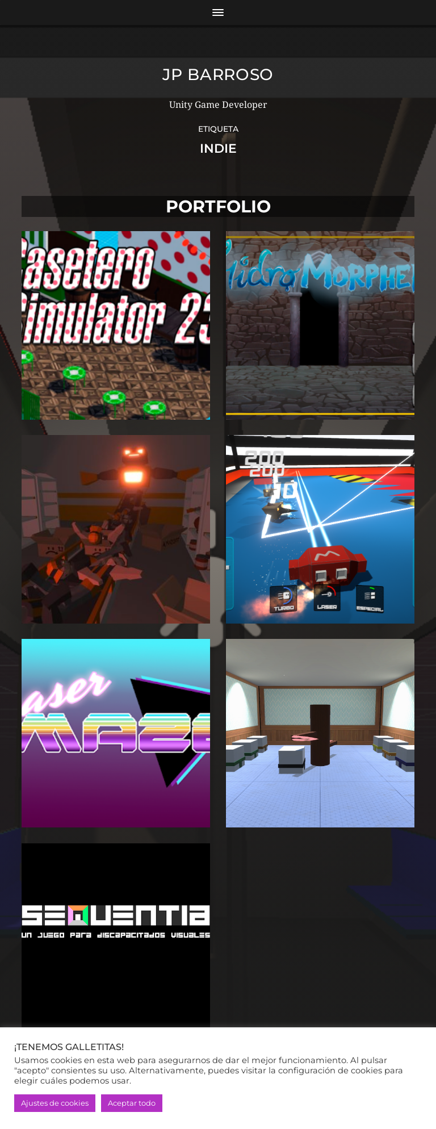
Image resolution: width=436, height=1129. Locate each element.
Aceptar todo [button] (132, 1102)
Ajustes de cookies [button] (55, 1102)
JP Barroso (218, 74)
